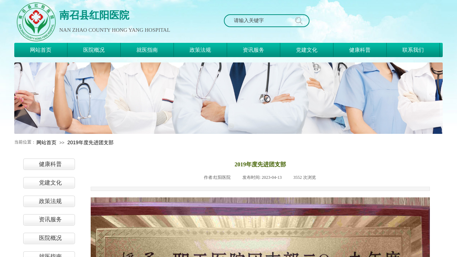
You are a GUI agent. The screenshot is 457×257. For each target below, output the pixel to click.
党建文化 (50, 183)
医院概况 (50, 238)
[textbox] (259, 21)
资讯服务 (50, 219)
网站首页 (46, 142)
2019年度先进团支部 (90, 142)
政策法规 (50, 201)
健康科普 (50, 164)
